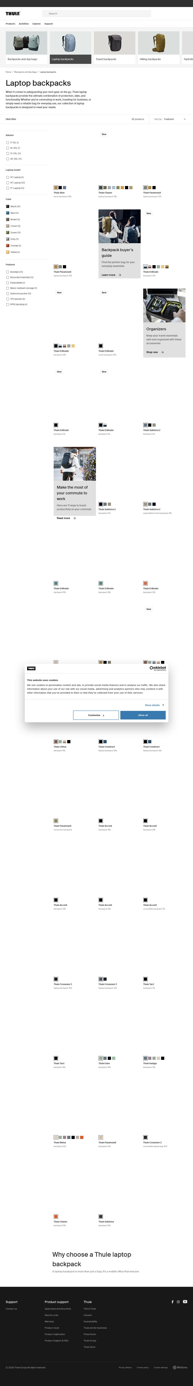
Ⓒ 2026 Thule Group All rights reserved (25, 1367)
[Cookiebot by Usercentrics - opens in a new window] (152, 668)
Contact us (11, 1308)
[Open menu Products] (12, 23)
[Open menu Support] (50, 23)
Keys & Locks (51, 1315)
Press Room (90, 1334)
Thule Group (90, 1340)
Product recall (52, 1327)
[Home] (24, 13)
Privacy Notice (125, 1367)
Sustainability (90, 1321)
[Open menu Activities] (26, 23)
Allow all (143, 715)
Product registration (55, 1334)
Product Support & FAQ (56, 1340)
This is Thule (90, 1308)
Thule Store (89, 1347)
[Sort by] (175, 119)
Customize (96, 715)
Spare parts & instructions (58, 1308)
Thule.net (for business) (95, 1327)
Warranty (49, 1321)
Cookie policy (143, 1367)
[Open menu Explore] (38, 23)
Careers (88, 1315)
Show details (152, 705)
